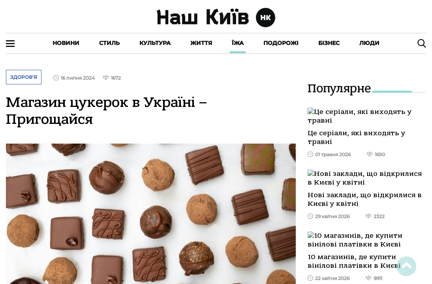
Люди (369, 43)
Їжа (238, 43)
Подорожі (281, 43)
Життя (201, 43)
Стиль (109, 43)
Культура (155, 43)
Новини (66, 43)
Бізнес (329, 43)
